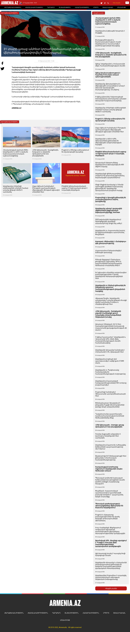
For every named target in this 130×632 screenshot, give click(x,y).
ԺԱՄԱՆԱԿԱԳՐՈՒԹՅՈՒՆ (38, 613)
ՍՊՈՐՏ (106, 613)
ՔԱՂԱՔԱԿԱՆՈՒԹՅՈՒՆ (14, 613)
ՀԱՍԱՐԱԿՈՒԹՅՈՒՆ (91, 613)
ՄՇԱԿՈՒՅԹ (65, 620)
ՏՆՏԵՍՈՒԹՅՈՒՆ (72, 613)
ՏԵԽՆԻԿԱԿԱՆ (119, 613)
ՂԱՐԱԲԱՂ (56, 613)
